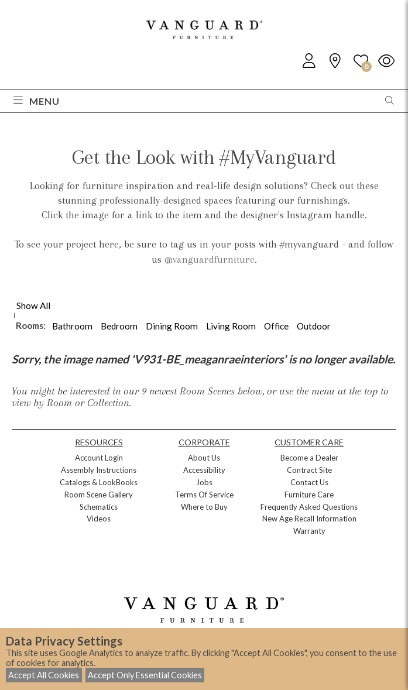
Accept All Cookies (43, 675)
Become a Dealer (309, 457)
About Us (204, 457)
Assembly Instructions (98, 470)
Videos (99, 518)
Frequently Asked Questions (309, 507)
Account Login (99, 457)
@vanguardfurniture (209, 259)
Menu (36, 101)
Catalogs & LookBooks (99, 482)
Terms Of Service (204, 494)
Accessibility (204, 470)
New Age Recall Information (309, 518)
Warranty (309, 530)
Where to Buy (204, 507)
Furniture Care (309, 494)
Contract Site (309, 470)
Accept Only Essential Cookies (145, 675)
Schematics (99, 507)
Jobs (204, 482)
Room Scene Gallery (98, 494)
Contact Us (309, 482)
